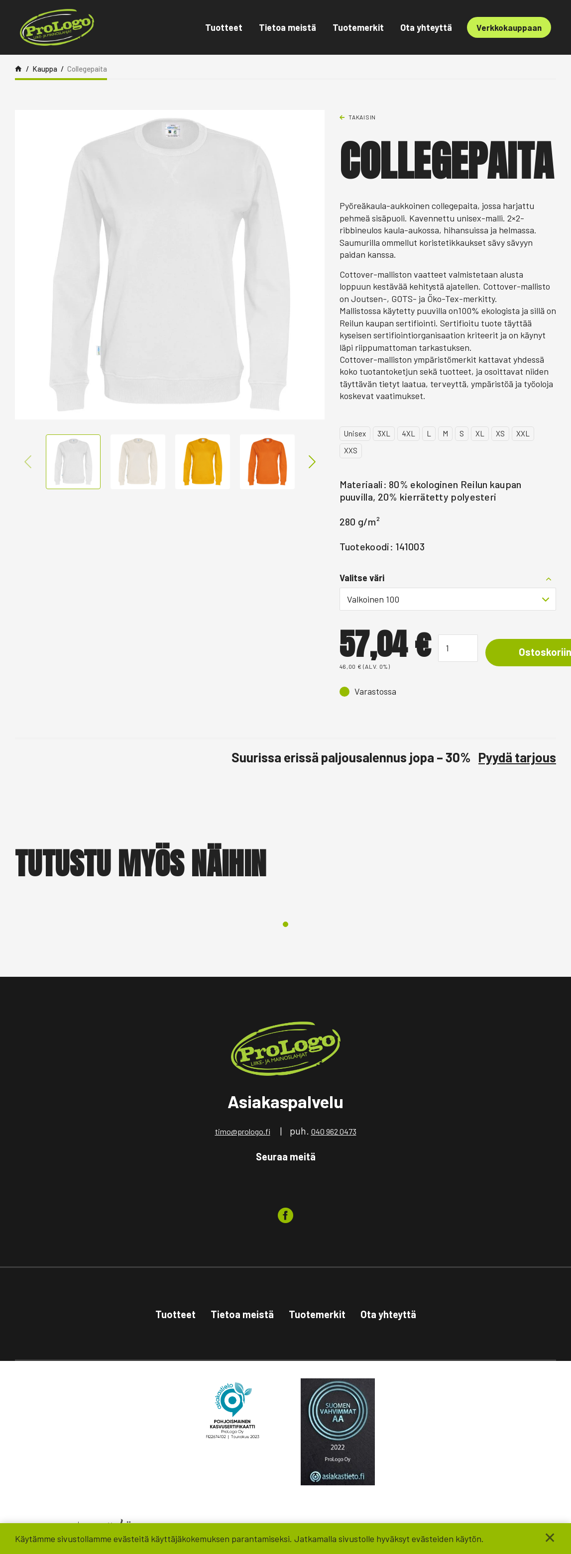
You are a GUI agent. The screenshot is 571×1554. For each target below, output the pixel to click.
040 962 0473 (333, 1131)
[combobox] (448, 599)
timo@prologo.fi (242, 1131)
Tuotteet (223, 27)
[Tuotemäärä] (458, 648)
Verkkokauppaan (509, 27)
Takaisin (362, 116)
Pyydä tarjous (517, 757)
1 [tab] (285, 924)
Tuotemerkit (358, 27)
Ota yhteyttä (426, 27)
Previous (27, 461)
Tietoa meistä (287, 27)
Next (311, 461)
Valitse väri (362, 578)
